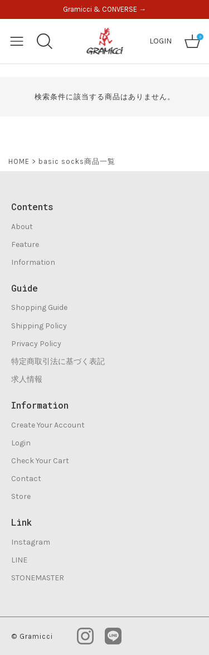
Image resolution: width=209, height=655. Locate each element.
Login (21, 443)
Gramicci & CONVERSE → (104, 9)
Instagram (30, 542)
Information (33, 262)
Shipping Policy (39, 326)
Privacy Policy (36, 343)
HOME (19, 161)
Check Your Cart (40, 460)
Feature (25, 244)
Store (21, 496)
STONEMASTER (37, 578)
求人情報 (26, 379)
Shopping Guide (39, 307)
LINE (19, 560)
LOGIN (160, 41)
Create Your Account (48, 425)
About (22, 226)
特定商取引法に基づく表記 (58, 361)
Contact (26, 478)
